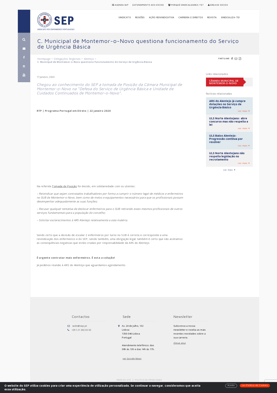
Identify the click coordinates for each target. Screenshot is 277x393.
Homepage (44, 58)
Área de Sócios (218, 5)
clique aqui (179, 343)
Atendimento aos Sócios (148, 5)
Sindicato (125, 17)
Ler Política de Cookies (254, 385)
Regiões (140, 17)
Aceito (230, 385)
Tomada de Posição (64, 186)
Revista (212, 17)
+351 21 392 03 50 (81, 329)
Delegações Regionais (67, 58)
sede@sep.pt (79, 325)
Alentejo (89, 58)
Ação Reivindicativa (161, 17)
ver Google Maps (132, 358)
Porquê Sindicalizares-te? (186, 5)
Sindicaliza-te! (230, 17)
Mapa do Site (124, 380)
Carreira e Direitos (190, 17)
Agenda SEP (120, 5)
